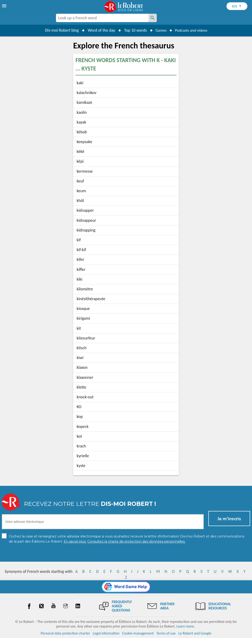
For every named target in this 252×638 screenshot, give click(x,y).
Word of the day (99, 30)
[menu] (4, 6)
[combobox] (102, 18)
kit (79, 328)
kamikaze (84, 102)
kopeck (82, 426)
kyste (81, 465)
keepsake (84, 141)
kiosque (83, 308)
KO (79, 406)
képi (80, 161)
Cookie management (138, 633)
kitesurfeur (86, 338)
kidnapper (85, 210)
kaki (80, 82)
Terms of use (166, 633)
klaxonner (85, 377)
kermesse (85, 171)
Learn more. (186, 626)
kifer (80, 259)
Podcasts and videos (192, 30)
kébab (82, 131)
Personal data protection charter (65, 633)
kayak (81, 122)
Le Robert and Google (194, 633)
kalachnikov (86, 92)
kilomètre (85, 289)
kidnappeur (86, 220)
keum (81, 190)
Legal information (106, 633)
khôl (80, 200)
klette (81, 387)
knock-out (85, 397)
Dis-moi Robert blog (60, 30)
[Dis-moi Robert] (176, 18)
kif (79, 239)
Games (160, 30)
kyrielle (83, 455)
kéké (80, 151)
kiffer (81, 269)
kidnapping (86, 230)
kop (80, 416)
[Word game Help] (126, 587)
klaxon (82, 367)
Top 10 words (133, 30)
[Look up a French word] (152, 18)
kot (79, 436)
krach (81, 446)
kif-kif (81, 249)
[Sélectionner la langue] (236, 6)
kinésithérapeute (91, 298)
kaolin (82, 112)
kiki (79, 279)
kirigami (83, 318)
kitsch (81, 347)
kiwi (80, 357)
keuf (80, 181)
